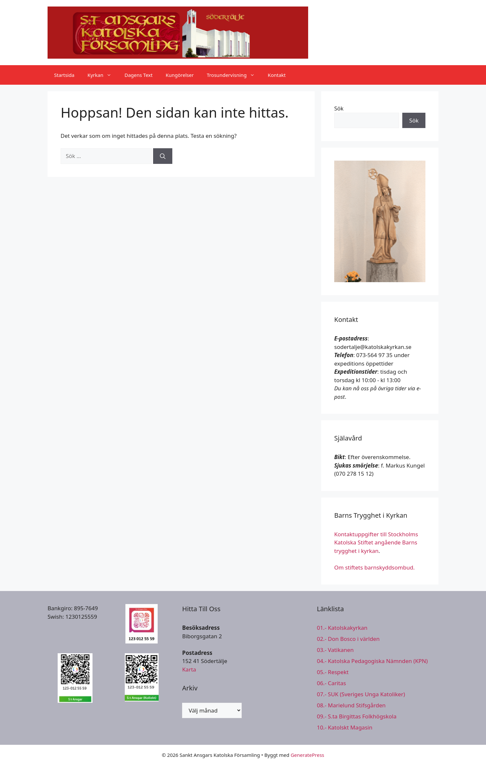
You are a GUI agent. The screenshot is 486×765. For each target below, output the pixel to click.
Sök (339, 108)
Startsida (64, 75)
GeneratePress (307, 755)
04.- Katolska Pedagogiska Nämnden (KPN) (372, 661)
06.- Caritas (331, 683)
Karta (189, 669)
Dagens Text (138, 75)
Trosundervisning (234, 75)
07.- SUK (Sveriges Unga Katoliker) (361, 694)
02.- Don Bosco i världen (348, 638)
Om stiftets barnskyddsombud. (374, 567)
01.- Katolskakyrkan (342, 627)
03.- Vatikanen (335, 650)
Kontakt (277, 75)
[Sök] (162, 156)
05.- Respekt (333, 672)
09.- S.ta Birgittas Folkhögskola (357, 716)
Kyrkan (102, 75)
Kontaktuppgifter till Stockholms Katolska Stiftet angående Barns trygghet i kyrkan (376, 542)
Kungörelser (179, 75)
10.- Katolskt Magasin (345, 727)
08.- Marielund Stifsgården (351, 705)
